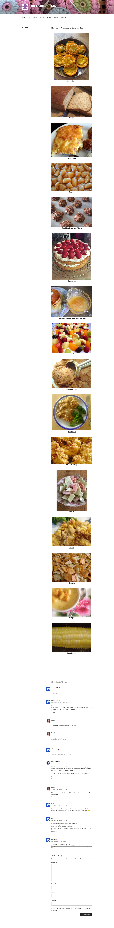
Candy (71, 192)
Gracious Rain (44, 6)
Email (53, 892)
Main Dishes (72, 432)
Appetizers (71, 81)
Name (53, 884)
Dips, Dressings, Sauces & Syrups (72, 318)
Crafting (49, 17)
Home (23, 17)
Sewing (56, 17)
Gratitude (63, 17)
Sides (71, 547)
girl (52, 818)
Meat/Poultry (71, 465)
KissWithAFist (55, 762)
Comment (54, 862)
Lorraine (54, 839)
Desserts (72, 281)
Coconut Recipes (56, 688)
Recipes (42, 17)
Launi (53, 720)
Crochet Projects (32, 17)
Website (53, 900)
